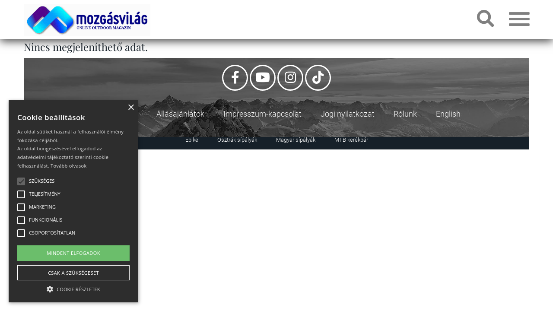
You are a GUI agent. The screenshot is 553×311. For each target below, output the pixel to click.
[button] (73, 288)
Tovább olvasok (68, 165)
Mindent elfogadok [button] (73, 253)
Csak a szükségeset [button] (73, 273)
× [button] (130, 108)
